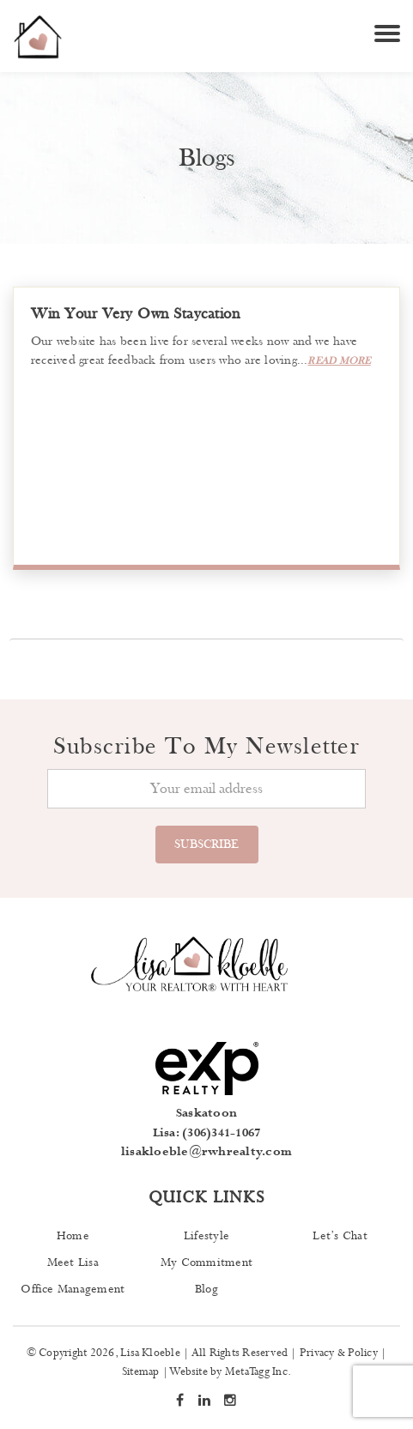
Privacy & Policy (339, 1353)
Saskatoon (206, 1113)
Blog (206, 1289)
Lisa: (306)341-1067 (207, 1133)
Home (73, 1236)
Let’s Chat (340, 1236)
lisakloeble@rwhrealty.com (206, 1152)
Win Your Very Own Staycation (135, 314)
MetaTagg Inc (256, 1372)
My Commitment (206, 1262)
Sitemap (141, 1372)
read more (338, 360)
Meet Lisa (73, 1262)
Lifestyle (206, 1236)
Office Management (73, 1289)
